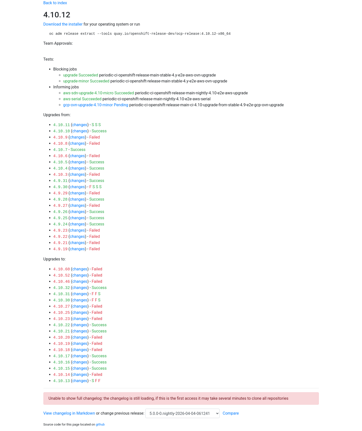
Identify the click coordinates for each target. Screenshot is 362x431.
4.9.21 (60, 243)
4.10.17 (61, 356)
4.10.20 (61, 337)
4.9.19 (60, 249)
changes (79, 124)
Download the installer (63, 24)
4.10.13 (61, 381)
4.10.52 (61, 275)
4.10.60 (61, 269)
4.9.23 (60, 230)
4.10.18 (61, 350)
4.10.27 (61, 306)
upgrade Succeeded (80, 75)
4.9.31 (60, 181)
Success (99, 131)
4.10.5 (60, 162)
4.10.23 (61, 319)
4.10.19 (61, 344)
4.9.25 (60, 218)
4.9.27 (60, 206)
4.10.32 (61, 288)
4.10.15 (61, 368)
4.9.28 (60, 199)
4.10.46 (61, 282)
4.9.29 (60, 193)
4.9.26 (60, 212)
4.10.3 (60, 175)
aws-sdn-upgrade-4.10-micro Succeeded (98, 93)
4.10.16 (61, 362)
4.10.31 (61, 294)
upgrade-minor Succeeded (86, 81)
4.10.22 (61, 325)
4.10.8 (60, 144)
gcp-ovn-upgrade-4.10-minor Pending (95, 105)
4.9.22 (60, 237)
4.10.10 (61, 131)
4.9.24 (60, 224)
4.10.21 (61, 331)
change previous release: (122, 413)
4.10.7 (60, 150)
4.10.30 (61, 300)
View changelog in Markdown (69, 413)
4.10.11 (61, 125)
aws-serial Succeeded (82, 99)
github (100, 424)
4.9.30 (60, 187)
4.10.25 (61, 313)
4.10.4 (60, 168)
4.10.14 (61, 375)
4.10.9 (60, 137)
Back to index (55, 2)
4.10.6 (60, 156)
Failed (94, 137)
